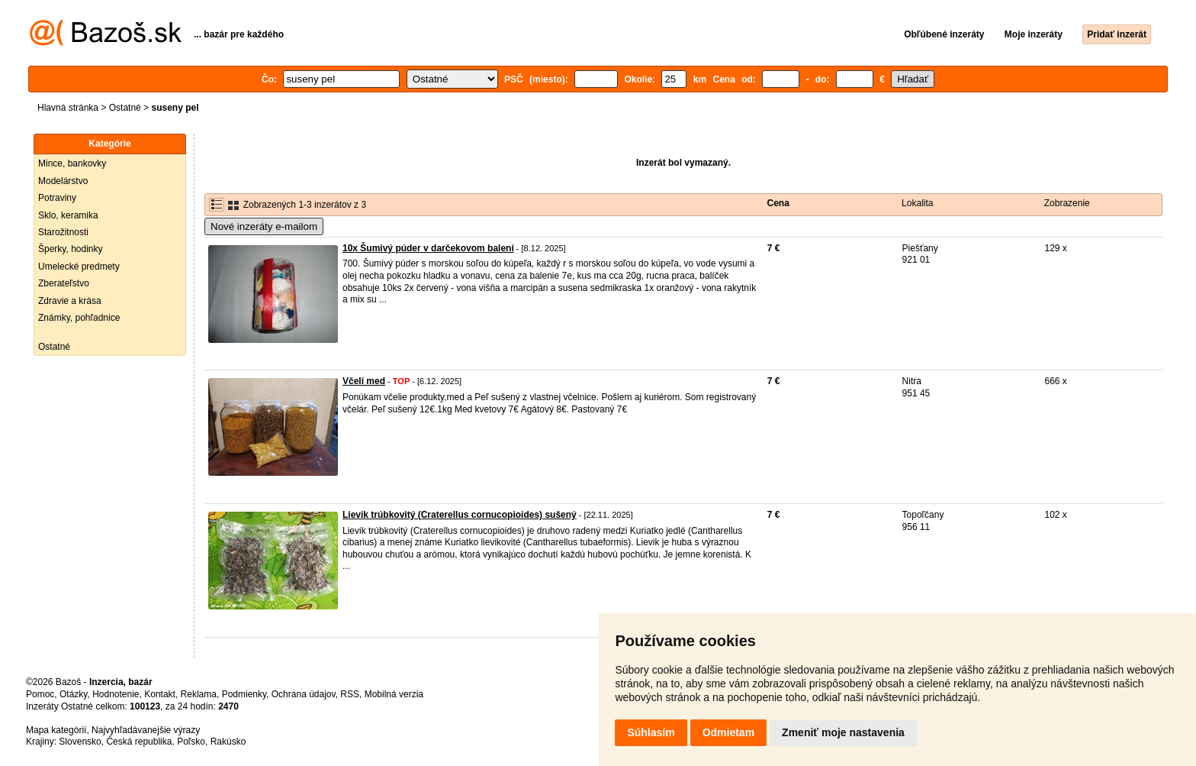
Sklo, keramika (68, 215)
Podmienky (244, 694)
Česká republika (139, 741)
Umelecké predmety (79, 266)
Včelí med (363, 381)
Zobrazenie (1067, 203)
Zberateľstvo (63, 283)
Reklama (199, 694)
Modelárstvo (63, 181)
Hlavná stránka (67, 107)
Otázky (73, 694)
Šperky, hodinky (70, 249)
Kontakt (159, 694)
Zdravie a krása (69, 301)
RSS (349, 694)
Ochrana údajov (304, 694)
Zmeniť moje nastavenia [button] (843, 732)
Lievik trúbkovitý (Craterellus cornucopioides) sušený (459, 514)
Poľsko (191, 741)
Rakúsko (228, 741)
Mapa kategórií (56, 730)
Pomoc (40, 694)
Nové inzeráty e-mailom (264, 226)
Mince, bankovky (72, 163)
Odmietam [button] (728, 732)
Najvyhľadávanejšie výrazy (146, 730)
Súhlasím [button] (650, 732)
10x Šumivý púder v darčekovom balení (428, 248)
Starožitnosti (63, 232)
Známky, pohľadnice (79, 317)
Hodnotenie (115, 694)
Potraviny (57, 197)
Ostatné (125, 107)
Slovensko (80, 741)
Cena (778, 203)
